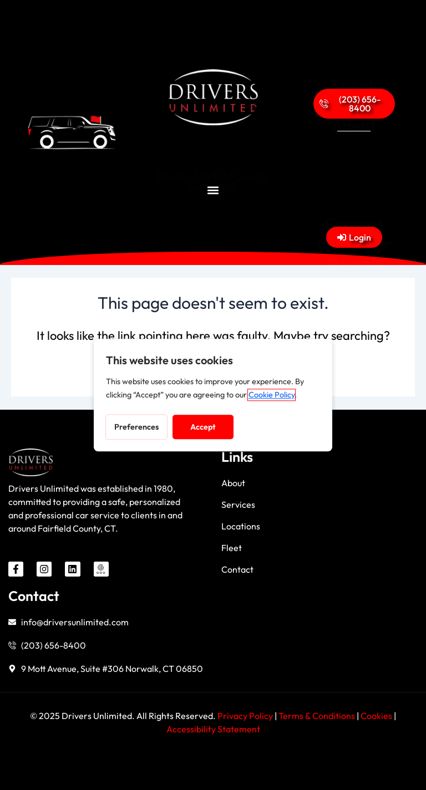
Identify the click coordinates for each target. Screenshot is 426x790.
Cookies (377, 715)
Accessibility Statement (213, 729)
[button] (213, 190)
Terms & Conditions (316, 715)
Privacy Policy (245, 715)
